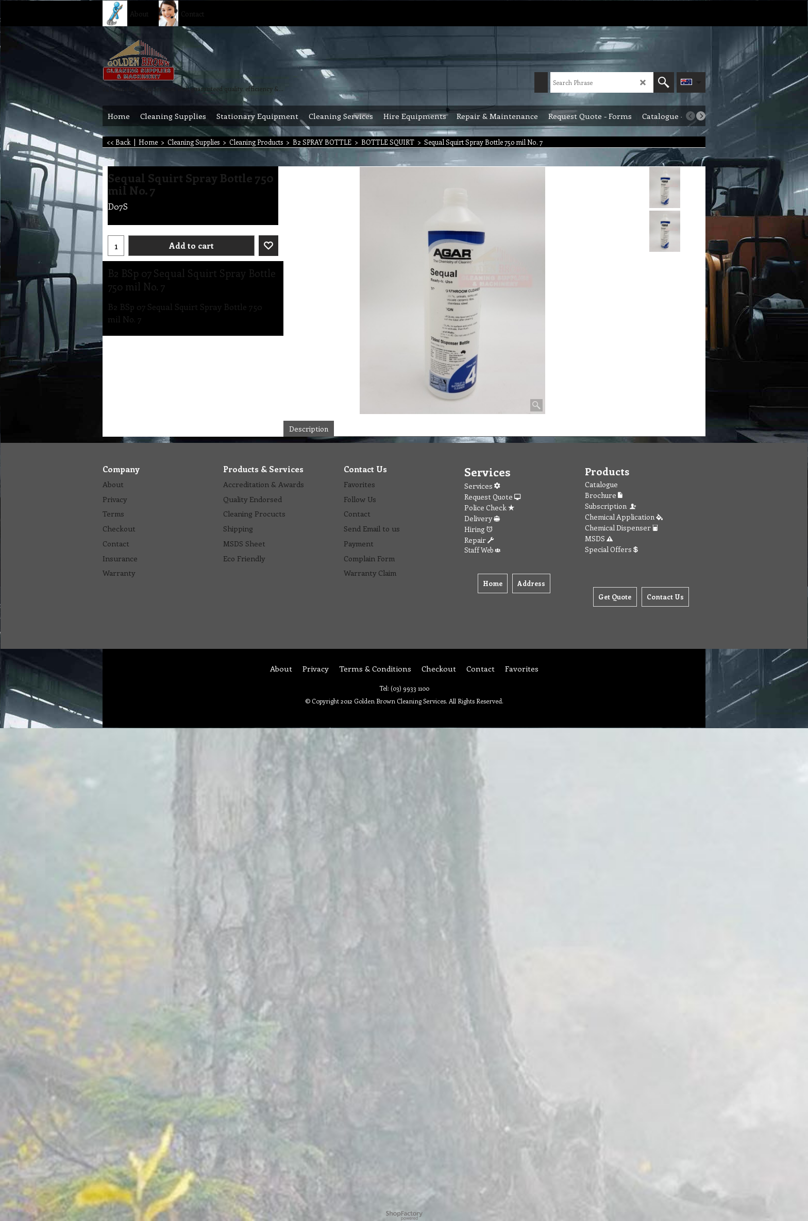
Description (308, 429)
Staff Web (482, 549)
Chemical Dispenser (621, 527)
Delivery (482, 518)
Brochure (603, 495)
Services (482, 486)
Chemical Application (624, 517)
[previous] (690, 116)
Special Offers (611, 549)
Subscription (611, 506)
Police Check (489, 507)
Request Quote (492, 497)
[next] (700, 116)
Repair (479, 540)
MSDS (599, 538)
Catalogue (601, 484)
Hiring (478, 529)
